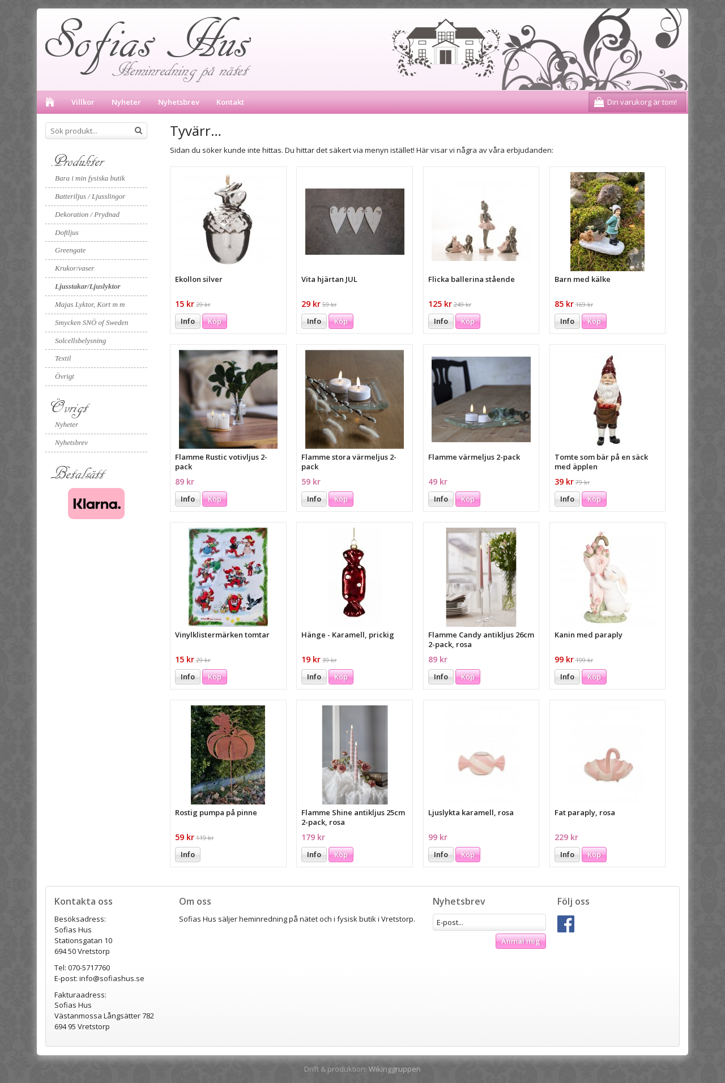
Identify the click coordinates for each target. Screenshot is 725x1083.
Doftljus (67, 232)
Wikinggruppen (395, 1069)
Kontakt (230, 102)
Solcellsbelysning (80, 340)
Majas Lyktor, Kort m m (90, 304)
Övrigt (64, 376)
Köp (214, 321)
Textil (63, 358)
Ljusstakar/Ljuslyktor (88, 286)
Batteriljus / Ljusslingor (90, 196)
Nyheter (126, 102)
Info (188, 321)
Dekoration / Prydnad (87, 214)
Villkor (83, 102)
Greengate (70, 250)
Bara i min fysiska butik (90, 178)
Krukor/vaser (74, 268)
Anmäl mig (520, 941)
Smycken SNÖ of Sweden (92, 322)
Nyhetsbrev (178, 102)
